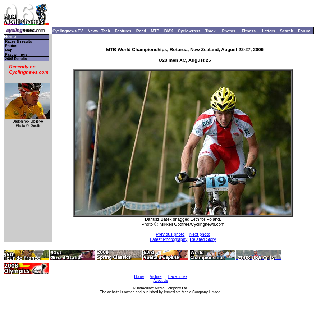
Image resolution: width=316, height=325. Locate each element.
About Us (160, 281)
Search (286, 31)
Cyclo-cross (189, 31)
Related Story (203, 239)
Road (141, 31)
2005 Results (16, 59)
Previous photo (170, 234)
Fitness (249, 31)
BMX (168, 31)
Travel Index (177, 277)
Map (8, 50)
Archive (155, 277)
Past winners (16, 54)
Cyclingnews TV (67, 31)
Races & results (18, 42)
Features (123, 31)
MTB (155, 31)
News (93, 31)
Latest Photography (168, 239)
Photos (228, 31)
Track (210, 31)
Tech (105, 31)
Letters (268, 31)
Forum (304, 31)
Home (10, 37)
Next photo (199, 234)
